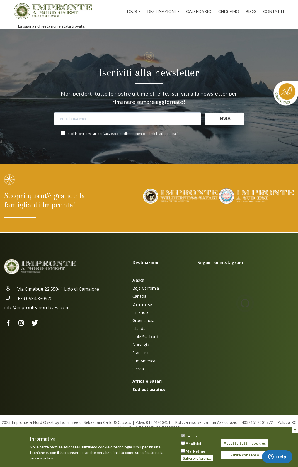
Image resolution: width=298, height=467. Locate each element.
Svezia (138, 368)
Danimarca (142, 304)
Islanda (139, 328)
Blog (251, 11)
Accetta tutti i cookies (245, 443)
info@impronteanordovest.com (36, 307)
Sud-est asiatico (149, 389)
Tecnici (192, 436)
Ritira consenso (244, 455)
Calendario (199, 11)
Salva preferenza (197, 458)
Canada (139, 296)
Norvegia (140, 344)
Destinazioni (163, 11)
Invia (224, 119)
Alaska (138, 280)
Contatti (273, 11)
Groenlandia (143, 320)
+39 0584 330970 (28, 298)
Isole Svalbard (145, 336)
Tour (133, 11)
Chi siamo (228, 11)
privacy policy (41, 458)
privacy (105, 133)
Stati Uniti (141, 352)
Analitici (193, 443)
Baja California (145, 288)
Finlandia (140, 312)
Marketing (195, 451)
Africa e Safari (147, 381)
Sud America (143, 360)
